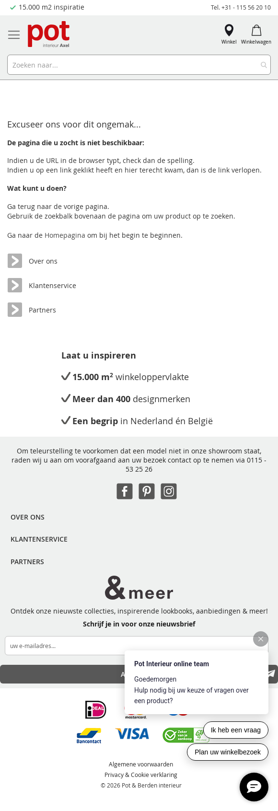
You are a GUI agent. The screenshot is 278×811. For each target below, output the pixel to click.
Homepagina (66, 235)
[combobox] (139, 65)
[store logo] (49, 34)
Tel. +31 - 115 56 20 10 (241, 7)
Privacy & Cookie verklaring (140, 774)
